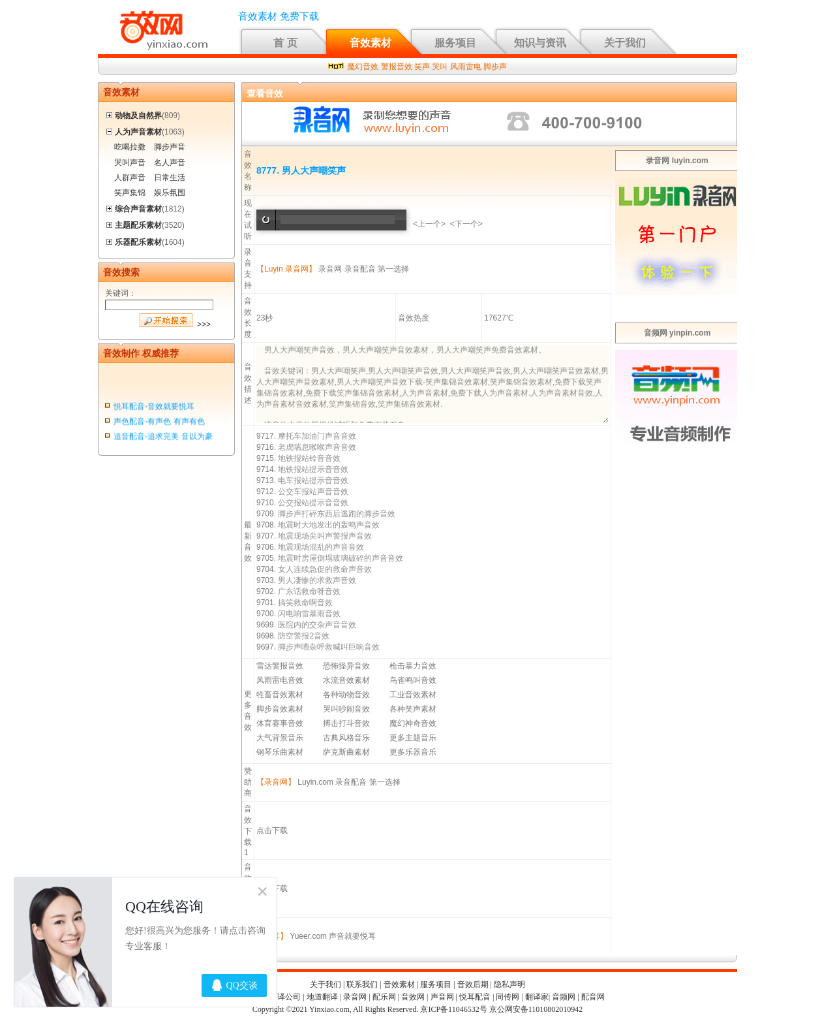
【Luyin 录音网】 (286, 269)
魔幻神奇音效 (412, 723)
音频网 (563, 996)
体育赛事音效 (279, 723)
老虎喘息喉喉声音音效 (317, 447)
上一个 (429, 223)
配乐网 (384, 996)
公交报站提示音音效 (313, 502)
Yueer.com (308, 936)
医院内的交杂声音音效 (317, 624)
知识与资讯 (540, 42)
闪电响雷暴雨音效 (309, 613)
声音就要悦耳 (352, 936)
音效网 (413, 996)
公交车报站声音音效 (313, 491)
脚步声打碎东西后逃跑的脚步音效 (336, 513)
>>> (204, 324)
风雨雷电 (465, 66)
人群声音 (129, 177)
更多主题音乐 (412, 737)
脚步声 (495, 66)
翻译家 (537, 996)
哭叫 (440, 66)
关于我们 (625, 42)
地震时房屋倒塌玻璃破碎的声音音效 (340, 558)
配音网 (593, 996)
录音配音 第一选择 (376, 269)
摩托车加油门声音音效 (317, 436)
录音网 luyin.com (677, 160)
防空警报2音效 (303, 635)
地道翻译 (322, 996)
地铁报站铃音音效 (309, 458)
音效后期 (473, 984)
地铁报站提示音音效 (313, 469)
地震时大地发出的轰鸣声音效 (329, 524)
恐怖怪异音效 (346, 665)
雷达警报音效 (279, 665)
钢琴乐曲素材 (279, 752)
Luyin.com (315, 782)
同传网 (507, 996)
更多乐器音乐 (412, 752)
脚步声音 (169, 146)
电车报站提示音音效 (313, 480)
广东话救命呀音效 (309, 591)
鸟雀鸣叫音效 (412, 680)
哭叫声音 (129, 162)
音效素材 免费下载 (278, 16)
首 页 (285, 42)
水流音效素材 (346, 680)
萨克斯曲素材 (346, 752)
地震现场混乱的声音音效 (321, 547)
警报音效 (396, 66)
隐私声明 (509, 984)
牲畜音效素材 (279, 694)
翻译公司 (285, 996)
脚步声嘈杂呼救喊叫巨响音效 (329, 647)
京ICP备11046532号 (453, 1009)
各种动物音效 (346, 694)
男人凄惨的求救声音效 (317, 580)
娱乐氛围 (169, 192)
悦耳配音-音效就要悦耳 (154, 408)
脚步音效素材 (279, 709)
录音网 (330, 269)
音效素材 (370, 42)
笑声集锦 (129, 192)
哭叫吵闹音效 (346, 709)
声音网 (442, 996)
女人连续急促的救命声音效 (325, 569)
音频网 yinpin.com (677, 333)
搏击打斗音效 (346, 723)
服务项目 (455, 42)
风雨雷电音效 (279, 680)
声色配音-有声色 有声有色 (159, 423)
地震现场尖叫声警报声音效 (325, 536)
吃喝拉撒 (129, 146)
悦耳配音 (475, 996)
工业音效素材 (412, 694)
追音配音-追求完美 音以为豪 (163, 438)
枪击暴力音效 (412, 665)
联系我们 (362, 984)
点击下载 (272, 830)
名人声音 (169, 162)
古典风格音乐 (346, 737)
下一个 (466, 223)
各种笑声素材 (412, 709)
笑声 (422, 66)
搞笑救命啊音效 (305, 602)
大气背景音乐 (279, 737)
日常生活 (169, 177)
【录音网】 (276, 782)
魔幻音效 (362, 66)
